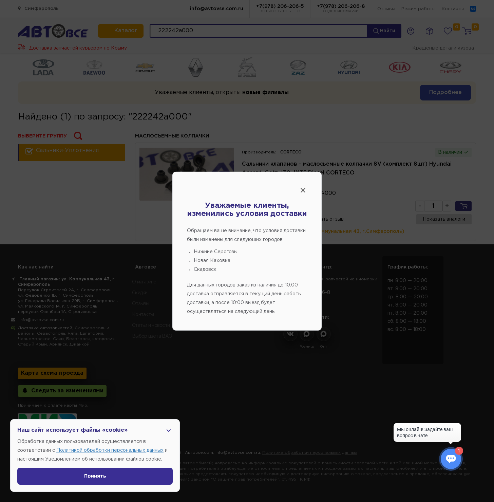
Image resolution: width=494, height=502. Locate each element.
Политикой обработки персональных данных (110, 450)
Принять (95, 476)
